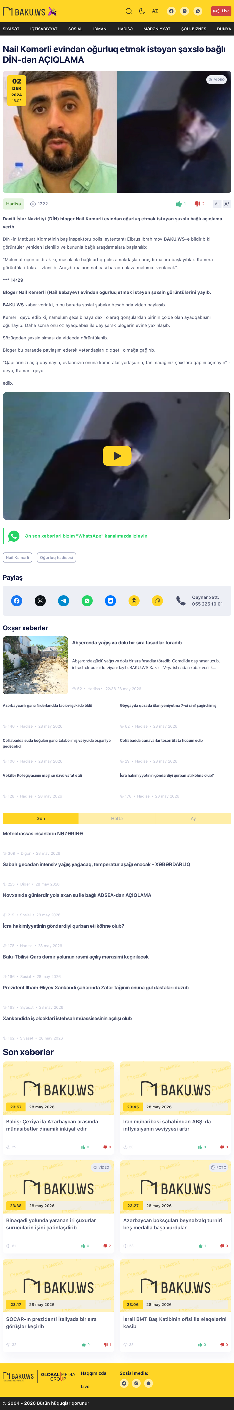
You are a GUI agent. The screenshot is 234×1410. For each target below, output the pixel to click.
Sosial (75, 29)
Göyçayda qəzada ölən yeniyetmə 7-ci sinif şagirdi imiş (168, 705)
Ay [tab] (193, 818)
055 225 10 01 (207, 604)
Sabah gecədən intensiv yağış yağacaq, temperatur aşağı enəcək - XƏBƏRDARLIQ (96, 864)
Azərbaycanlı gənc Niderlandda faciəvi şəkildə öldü (47, 705)
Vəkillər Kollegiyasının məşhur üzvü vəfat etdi (42, 775)
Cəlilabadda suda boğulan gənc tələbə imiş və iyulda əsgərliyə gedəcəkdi (57, 743)
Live (221, 11)
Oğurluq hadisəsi (56, 557)
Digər (26, 853)
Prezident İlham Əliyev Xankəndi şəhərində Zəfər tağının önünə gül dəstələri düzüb (96, 987)
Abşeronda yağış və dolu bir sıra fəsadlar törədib (127, 642)
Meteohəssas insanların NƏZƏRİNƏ (43, 833)
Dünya (224, 29)
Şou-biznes (193, 29)
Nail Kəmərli (17, 557)
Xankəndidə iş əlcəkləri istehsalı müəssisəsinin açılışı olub (67, 1018)
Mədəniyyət (157, 29)
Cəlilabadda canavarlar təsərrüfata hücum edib (161, 740)
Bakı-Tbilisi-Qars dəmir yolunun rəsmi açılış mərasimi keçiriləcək (76, 957)
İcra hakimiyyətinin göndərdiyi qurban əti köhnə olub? (167, 775)
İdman (100, 29)
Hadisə (125, 29)
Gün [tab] (40, 818)
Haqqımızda (93, 1373)
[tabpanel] (117, 935)
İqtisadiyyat (43, 29)
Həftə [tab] (117, 818)
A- (217, 203)
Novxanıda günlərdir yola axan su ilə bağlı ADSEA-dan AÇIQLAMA (77, 895)
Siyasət (11, 29)
